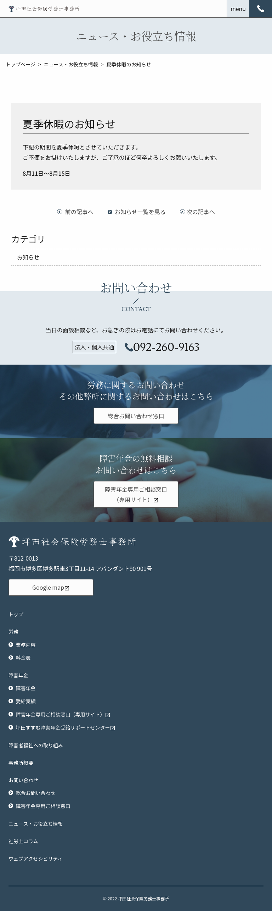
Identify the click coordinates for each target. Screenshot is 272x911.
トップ (15, 614)
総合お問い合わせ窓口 (136, 415)
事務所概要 (20, 762)
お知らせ (28, 257)
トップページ (20, 64)
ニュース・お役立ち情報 (71, 64)
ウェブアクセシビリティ (35, 858)
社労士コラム (23, 841)
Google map (51, 587)
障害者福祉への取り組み (35, 745)
